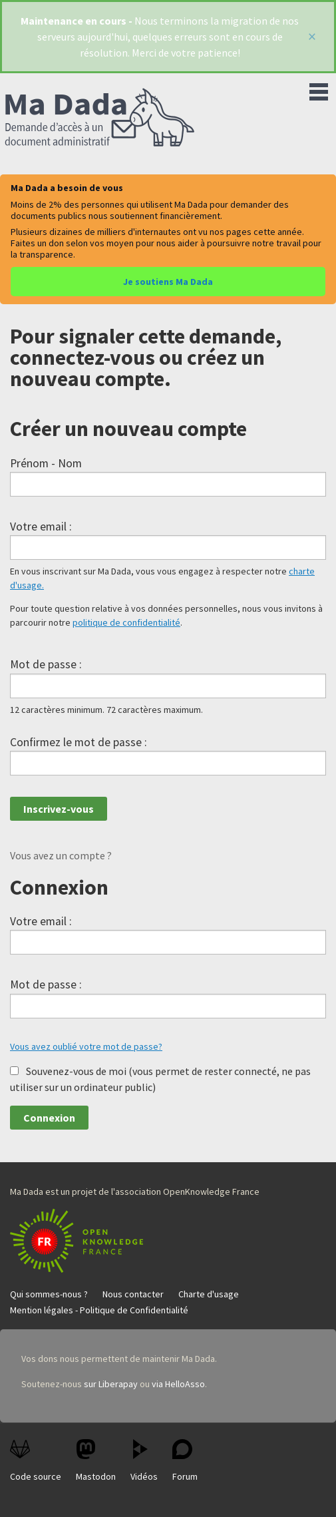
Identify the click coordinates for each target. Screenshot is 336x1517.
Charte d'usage (208, 1294)
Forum (185, 1460)
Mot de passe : (46, 664)
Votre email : (41, 526)
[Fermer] (312, 37)
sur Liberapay (111, 1384)
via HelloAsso (178, 1384)
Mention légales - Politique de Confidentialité (99, 1310)
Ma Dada (100, 118)
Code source (35, 1460)
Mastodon (96, 1460)
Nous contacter (133, 1294)
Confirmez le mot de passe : (78, 742)
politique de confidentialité (126, 622)
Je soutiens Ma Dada (168, 282)
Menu (318, 89)
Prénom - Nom (46, 463)
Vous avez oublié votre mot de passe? (86, 1046)
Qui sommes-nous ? (49, 1294)
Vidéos (144, 1460)
